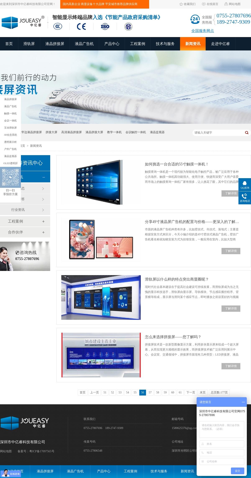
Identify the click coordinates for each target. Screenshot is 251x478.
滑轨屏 (29, 44)
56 (142, 392)
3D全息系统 (10, 134)
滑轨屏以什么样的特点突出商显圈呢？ (177, 279)
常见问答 (18, 199)
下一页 (190, 392)
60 (172, 392)
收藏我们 (190, 4)
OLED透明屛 (10, 163)
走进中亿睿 (220, 44)
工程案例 (137, 44)
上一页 (94, 392)
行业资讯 (18, 209)
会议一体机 (10, 120)
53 (120, 392)
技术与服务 (165, 44)
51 (105, 392)
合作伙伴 (15, 232)
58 (157, 392)
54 (127, 392)
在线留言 (212, 4)
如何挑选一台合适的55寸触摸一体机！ (177, 164)
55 (135, 392)
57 (150, 392)
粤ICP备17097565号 (41, 451)
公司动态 (18, 188)
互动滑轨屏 (10, 127)
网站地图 (235, 4)
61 (180, 392)
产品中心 (111, 44)
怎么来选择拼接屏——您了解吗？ (173, 337)
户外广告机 (10, 149)
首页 (9, 44)
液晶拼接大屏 (94, 132)
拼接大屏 (51, 132)
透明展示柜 (10, 141)
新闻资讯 (192, 44)
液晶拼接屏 (54, 44)
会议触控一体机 (136, 132)
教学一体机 (114, 132)
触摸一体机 (10, 113)
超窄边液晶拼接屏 (30, 132)
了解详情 (231, 193)
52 (112, 392)
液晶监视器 (157, 132)
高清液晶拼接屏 (71, 132)
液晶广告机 (84, 44)
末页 (203, 392)
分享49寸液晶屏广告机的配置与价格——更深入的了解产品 (192, 222)
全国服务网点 (202, 31)
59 (165, 392)
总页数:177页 (219, 392)
